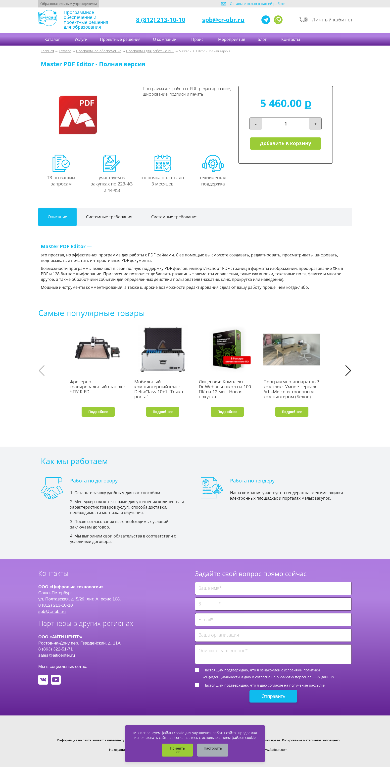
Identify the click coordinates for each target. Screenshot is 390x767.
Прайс (197, 39)
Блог (263, 39)
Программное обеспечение (98, 51)
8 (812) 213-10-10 (160, 19)
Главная (47, 51)
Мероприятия (231, 39)
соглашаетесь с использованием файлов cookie (215, 737)
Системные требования (109, 217)
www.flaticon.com (275, 750)
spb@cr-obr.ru (223, 19)
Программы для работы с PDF (150, 51)
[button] (348, 370)
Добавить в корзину (285, 143)
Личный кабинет (332, 19)
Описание (57, 217)
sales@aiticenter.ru (56, 655)
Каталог (53, 39)
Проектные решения (120, 39)
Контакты (291, 39)
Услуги (81, 39)
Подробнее (98, 411)
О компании (165, 39)
